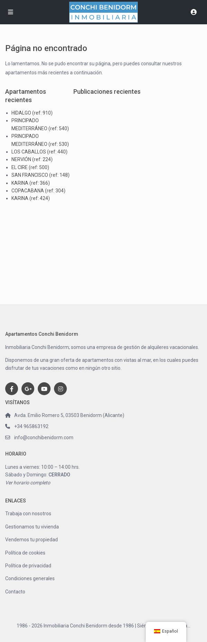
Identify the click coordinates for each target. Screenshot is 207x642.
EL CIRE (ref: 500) (30, 167)
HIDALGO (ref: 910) (32, 113)
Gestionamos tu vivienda (32, 527)
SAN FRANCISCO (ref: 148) (40, 175)
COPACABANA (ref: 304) (38, 190)
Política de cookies (25, 553)
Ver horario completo (27, 482)
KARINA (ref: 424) (30, 198)
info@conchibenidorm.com (43, 437)
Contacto (15, 591)
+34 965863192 (31, 426)
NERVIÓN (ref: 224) (32, 159)
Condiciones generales (30, 578)
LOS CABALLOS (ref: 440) (39, 152)
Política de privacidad (28, 565)
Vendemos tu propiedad (31, 539)
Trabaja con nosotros (28, 513)
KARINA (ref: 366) (30, 183)
